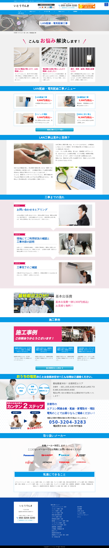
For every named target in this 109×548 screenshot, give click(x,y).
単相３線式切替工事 (57, 515)
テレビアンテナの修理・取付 (59, 525)
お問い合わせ (80, 511)
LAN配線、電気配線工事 (58, 529)
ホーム (79, 517)
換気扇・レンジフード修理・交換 (60, 521)
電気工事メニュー (55, 505)
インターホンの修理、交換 (58, 523)
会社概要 (79, 509)
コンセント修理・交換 (57, 509)
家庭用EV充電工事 (56, 533)
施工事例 (79, 507)
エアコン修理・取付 (57, 517)
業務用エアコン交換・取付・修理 (60, 535)
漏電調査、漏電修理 (57, 527)
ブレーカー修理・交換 (57, 513)
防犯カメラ (54, 531)
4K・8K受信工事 (56, 537)
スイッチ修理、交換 (57, 511)
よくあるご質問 (81, 513)
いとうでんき (52, 546)
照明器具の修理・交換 (57, 519)
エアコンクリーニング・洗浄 (59, 507)
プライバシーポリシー (82, 515)
